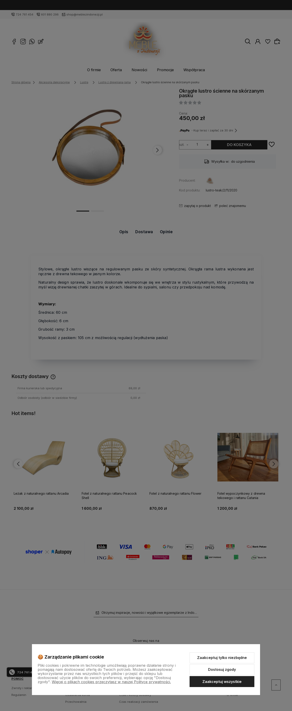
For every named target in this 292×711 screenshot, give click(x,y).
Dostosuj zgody (222, 669)
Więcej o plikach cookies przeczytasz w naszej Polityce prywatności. (111, 682)
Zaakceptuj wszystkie (222, 681)
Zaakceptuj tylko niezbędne (222, 657)
